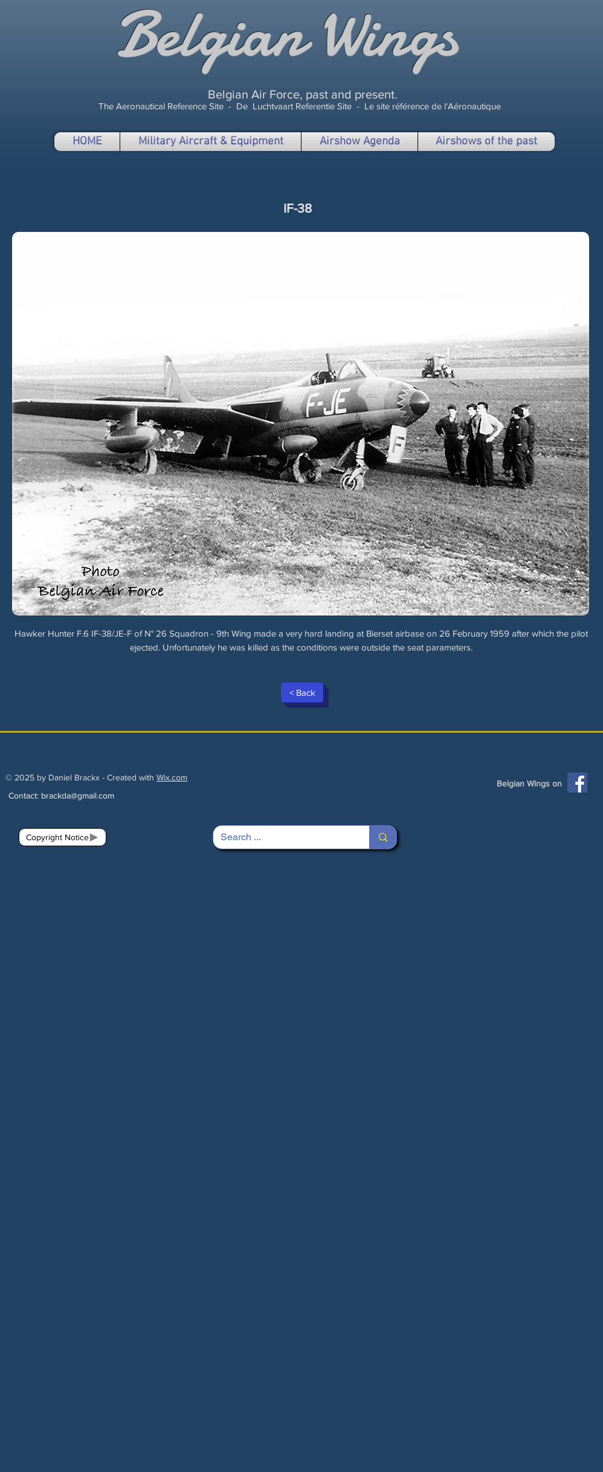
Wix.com (171, 777)
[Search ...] (282, 837)
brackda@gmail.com (77, 795)
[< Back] (302, 692)
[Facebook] (577, 782)
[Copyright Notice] (62, 837)
